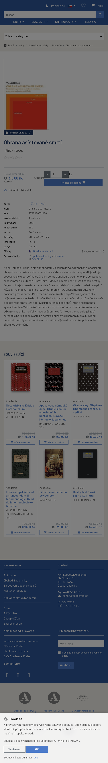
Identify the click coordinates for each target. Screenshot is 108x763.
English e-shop (13, 623)
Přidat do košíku (73, 183)
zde (36, 757)
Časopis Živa (12, 618)
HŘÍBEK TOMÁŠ (13, 151)
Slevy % (90, 22)
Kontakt (63, 565)
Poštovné (10, 575)
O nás (7, 608)
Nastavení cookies (15, 590)
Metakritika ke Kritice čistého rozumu (20, 408)
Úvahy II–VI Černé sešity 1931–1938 (84, 494)
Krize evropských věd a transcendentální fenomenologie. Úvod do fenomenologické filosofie (20, 500)
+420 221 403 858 (70, 592)
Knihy (21, 46)
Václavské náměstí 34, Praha (21, 641)
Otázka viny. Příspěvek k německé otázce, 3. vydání (87, 410)
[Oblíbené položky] (83, 6)
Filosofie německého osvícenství (53, 494)
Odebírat (66, 665)
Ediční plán (10, 613)
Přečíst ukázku (18, 133)
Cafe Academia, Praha (17, 656)
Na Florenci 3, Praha (16, 651)
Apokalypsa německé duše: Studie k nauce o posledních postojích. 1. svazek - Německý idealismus (53, 413)
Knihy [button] (17, 22)
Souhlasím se (82, 654)
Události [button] (38, 22)
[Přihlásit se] (55, 6)
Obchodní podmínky (15, 580)
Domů (9, 46)
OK (37, 749)
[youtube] (28, 674)
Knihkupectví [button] (64, 22)
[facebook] (7, 674)
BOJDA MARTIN (48, 500)
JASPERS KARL (82, 417)
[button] (71, 6)
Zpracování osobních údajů (20, 585)
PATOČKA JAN (14, 514)
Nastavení (14, 749)
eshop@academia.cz (73, 595)
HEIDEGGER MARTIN (84, 500)
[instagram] (18, 674)
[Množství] (56, 175)
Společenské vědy (38, 46)
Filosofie (57, 46)
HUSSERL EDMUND (16, 511)
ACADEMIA (37, 260)
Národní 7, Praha (13, 646)
